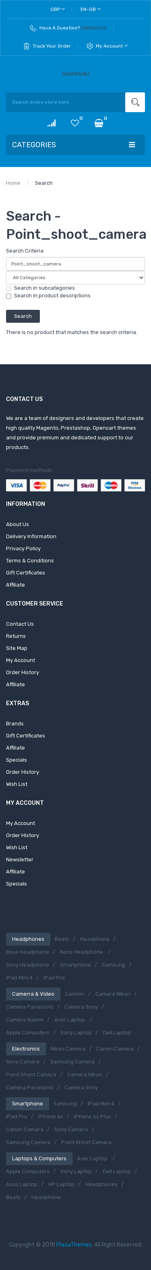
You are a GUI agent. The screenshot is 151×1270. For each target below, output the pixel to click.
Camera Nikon (112, 994)
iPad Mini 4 (19, 978)
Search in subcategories (40, 288)
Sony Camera (22, 1062)
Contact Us (94, 28)
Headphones (28, 939)
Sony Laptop (76, 1033)
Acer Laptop (70, 1020)
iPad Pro (54, 978)
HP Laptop (61, 1184)
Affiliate (15, 585)
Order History (22, 672)
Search (44, 183)
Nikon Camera (67, 1049)
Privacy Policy (23, 548)
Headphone (95, 939)
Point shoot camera (31, 1075)
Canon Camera (115, 1049)
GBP (57, 9)
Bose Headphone (27, 952)
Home (13, 183)
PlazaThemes (74, 1244)
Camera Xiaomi (24, 1020)
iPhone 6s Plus (92, 1116)
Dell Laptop (117, 1033)
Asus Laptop (21, 1184)
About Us (17, 524)
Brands (15, 724)
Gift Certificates (25, 573)
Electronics (26, 1049)
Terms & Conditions (30, 561)
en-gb (91, 9)
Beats (62, 939)
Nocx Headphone (82, 952)
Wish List (16, 784)
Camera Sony (81, 1007)
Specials (16, 760)
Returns (16, 636)
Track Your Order (52, 46)
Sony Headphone (27, 965)
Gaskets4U (75, 74)
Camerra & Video (33, 994)
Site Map (16, 648)
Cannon (75, 994)
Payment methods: (29, 470)
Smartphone (75, 965)
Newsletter (19, 859)
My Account (112, 46)
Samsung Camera (72, 1062)
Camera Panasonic (30, 1007)
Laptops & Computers (39, 1158)
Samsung (113, 965)
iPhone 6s (50, 1116)
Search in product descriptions (48, 295)
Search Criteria (24, 251)
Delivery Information (31, 536)
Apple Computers (28, 1033)
